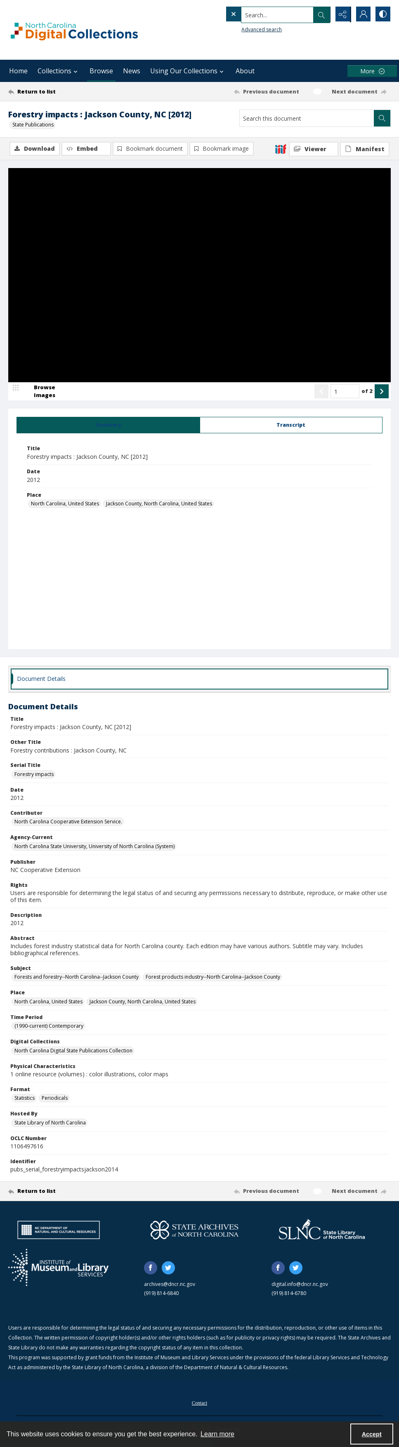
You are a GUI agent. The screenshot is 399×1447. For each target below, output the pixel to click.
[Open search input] (320, 14)
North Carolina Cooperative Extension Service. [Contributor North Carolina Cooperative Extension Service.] (68, 821)
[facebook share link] (150, 1268)
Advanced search (244, 29)
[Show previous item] (321, 392)
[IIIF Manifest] (365, 149)
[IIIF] (280, 149)
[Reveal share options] (341, 14)
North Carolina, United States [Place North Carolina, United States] (65, 503)
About (245, 70)
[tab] (108, 425)
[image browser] (39, 392)
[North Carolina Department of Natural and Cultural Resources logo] (58, 1230)
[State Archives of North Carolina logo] (194, 1230)
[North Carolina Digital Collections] (74, 29)
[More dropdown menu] (372, 71)
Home (18, 70)
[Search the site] (260, 14)
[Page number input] (345, 392)
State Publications (33, 124)
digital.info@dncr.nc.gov (300, 1284)
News (131, 70)
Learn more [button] (217, 1434)
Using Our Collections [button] (188, 71)
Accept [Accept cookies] (372, 1434)
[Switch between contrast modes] (382, 14)
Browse (101, 70)
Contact (199, 1403)
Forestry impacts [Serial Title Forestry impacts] (34, 774)
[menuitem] (199, 1402)
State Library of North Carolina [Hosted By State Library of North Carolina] (50, 1123)
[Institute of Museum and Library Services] (58, 1267)
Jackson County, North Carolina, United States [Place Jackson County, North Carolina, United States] (159, 503)
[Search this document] (307, 118)
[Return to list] (59, 91)
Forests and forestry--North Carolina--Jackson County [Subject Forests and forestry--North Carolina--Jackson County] (76, 977)
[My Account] (362, 14)
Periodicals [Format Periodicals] (55, 1098)
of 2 (367, 391)
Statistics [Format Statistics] (24, 1098)
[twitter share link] (168, 1268)
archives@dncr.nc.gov (169, 1284)
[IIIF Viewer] (313, 149)
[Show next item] (382, 392)
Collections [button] (59, 71)
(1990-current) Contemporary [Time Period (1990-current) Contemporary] (48, 1026)
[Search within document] (382, 118)
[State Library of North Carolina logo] (322, 1230)
